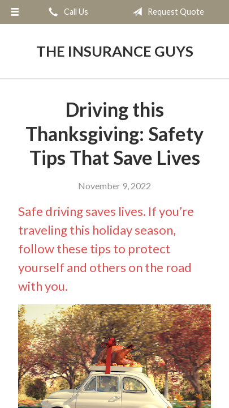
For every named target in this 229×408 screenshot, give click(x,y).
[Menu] (15, 12)
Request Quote (166, 12)
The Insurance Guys (114, 51)
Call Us (66, 12)
